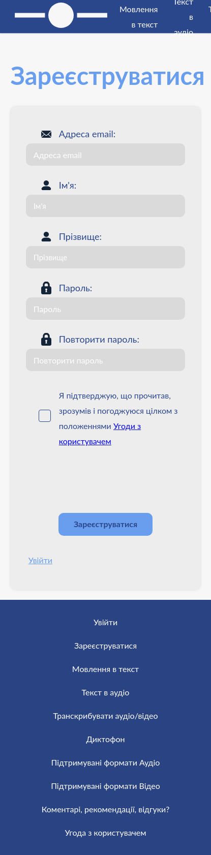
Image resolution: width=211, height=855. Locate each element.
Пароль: (76, 287)
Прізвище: (80, 236)
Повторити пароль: (99, 339)
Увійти (40, 560)
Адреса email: (87, 133)
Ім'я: (67, 185)
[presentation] (103, 480)
